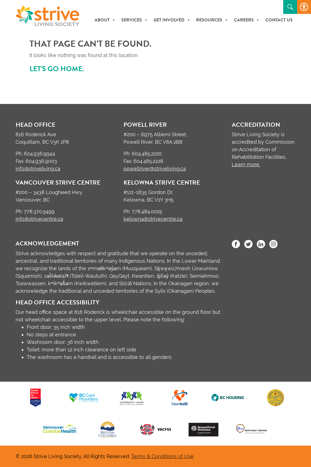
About (105, 20)
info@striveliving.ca (38, 169)
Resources (212, 20)
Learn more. (246, 164)
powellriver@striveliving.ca (155, 169)
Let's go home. (56, 68)
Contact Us (279, 20)
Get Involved (172, 20)
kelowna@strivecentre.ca (153, 219)
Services (134, 20)
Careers (247, 20)
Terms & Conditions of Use (162, 456)
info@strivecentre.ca (39, 219)
